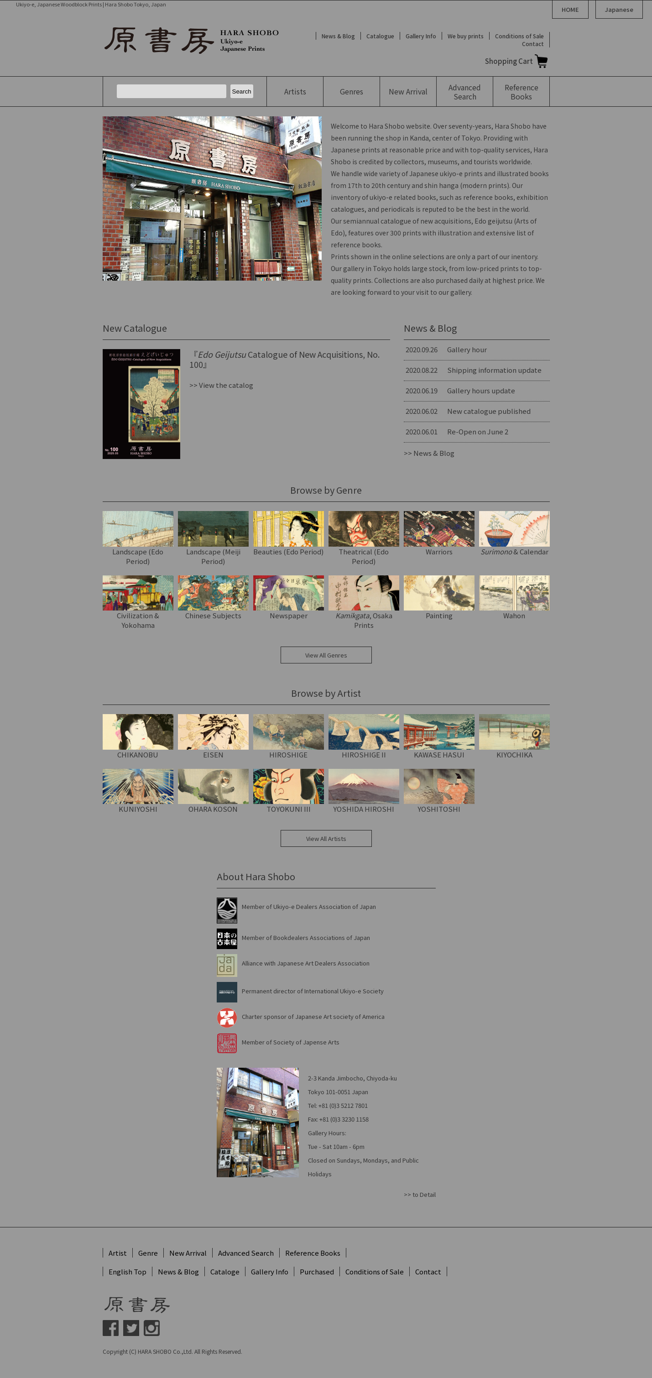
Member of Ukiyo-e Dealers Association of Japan (309, 906)
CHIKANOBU (138, 736)
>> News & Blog (429, 453)
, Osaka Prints (364, 602)
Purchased (317, 1271)
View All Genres (326, 655)
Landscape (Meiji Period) (213, 538)
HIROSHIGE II (364, 736)
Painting (439, 598)
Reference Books (312, 1253)
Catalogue (380, 36)
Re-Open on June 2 (477, 431)
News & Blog (338, 36)
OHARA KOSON (213, 791)
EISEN (213, 736)
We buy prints (466, 36)
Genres (351, 91)
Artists (295, 91)
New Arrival (188, 1253)
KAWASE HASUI (439, 736)
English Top (127, 1271)
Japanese (619, 9)
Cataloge (225, 1271)
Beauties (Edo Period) (288, 533)
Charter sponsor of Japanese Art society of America (313, 1016)
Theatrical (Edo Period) (364, 538)
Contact (533, 43)
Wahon (514, 598)
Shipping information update (494, 370)
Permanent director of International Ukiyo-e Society (313, 991)
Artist (118, 1253)
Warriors (439, 533)
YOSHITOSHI (439, 791)
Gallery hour (467, 349)
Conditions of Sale (519, 36)
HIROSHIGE (288, 736)
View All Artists (326, 838)
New (408, 91)
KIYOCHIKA (514, 736)
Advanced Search (246, 1253)
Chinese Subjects (213, 598)
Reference (521, 92)
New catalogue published (489, 411)
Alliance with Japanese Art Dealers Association (306, 963)
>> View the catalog (221, 385)
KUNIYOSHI (138, 791)
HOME (570, 9)
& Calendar (514, 533)
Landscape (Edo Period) (138, 538)
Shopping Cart (509, 61)
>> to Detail (420, 1194)
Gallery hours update (481, 390)
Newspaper (288, 598)
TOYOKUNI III (288, 791)
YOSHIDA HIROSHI (364, 791)
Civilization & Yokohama (138, 602)
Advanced (465, 92)
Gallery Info (421, 36)
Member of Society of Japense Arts (290, 1042)
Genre (148, 1253)
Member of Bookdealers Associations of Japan (306, 937)
